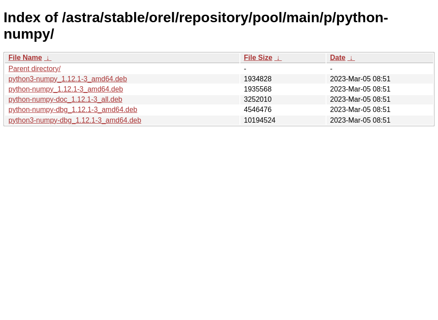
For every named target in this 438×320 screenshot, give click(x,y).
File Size (258, 57)
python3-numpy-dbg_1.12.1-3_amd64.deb (74, 120)
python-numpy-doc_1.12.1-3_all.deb (65, 99)
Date (338, 57)
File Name (25, 57)
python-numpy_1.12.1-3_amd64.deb (65, 89)
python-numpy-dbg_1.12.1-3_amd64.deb (72, 109)
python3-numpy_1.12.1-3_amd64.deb (67, 79)
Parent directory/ (34, 68)
